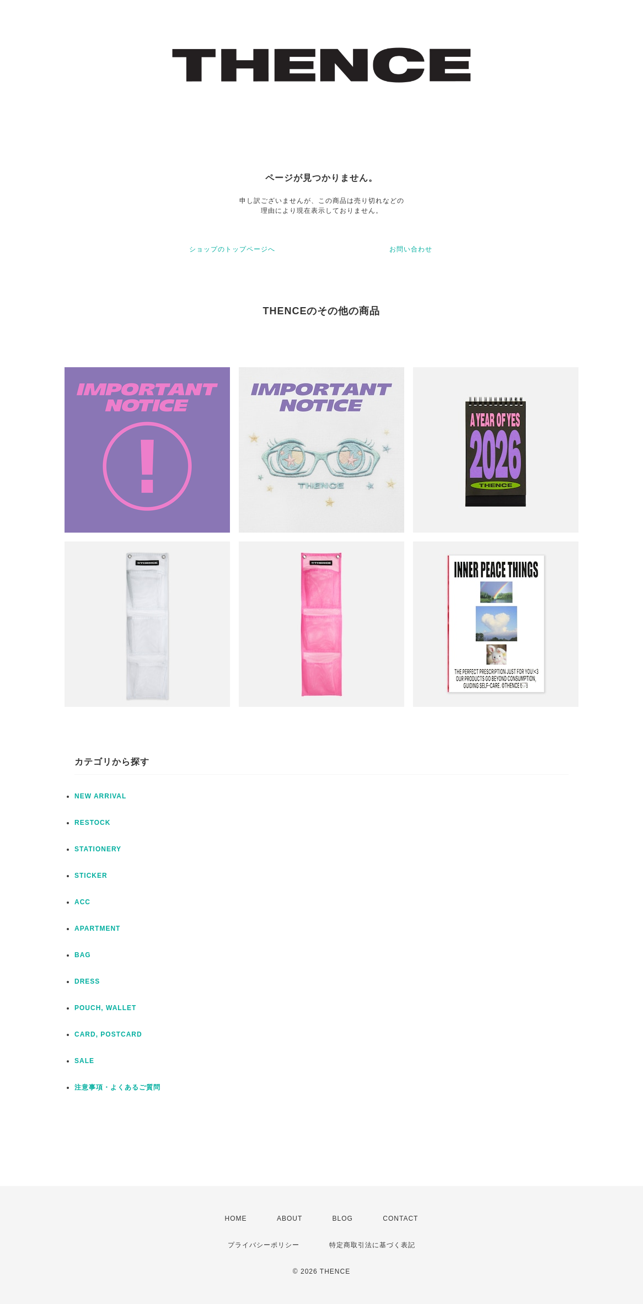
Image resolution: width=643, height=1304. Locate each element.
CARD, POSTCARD (108, 1034)
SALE (84, 1061)
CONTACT (400, 1218)
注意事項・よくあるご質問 (117, 1087)
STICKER (91, 875)
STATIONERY (97, 849)
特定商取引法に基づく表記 (372, 1245)
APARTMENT (97, 928)
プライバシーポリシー (263, 1245)
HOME (236, 1218)
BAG (82, 955)
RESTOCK (92, 823)
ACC (82, 902)
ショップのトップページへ (232, 249)
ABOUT (289, 1218)
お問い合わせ (410, 249)
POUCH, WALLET (105, 1008)
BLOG (343, 1218)
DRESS (87, 981)
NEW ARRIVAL (100, 796)
